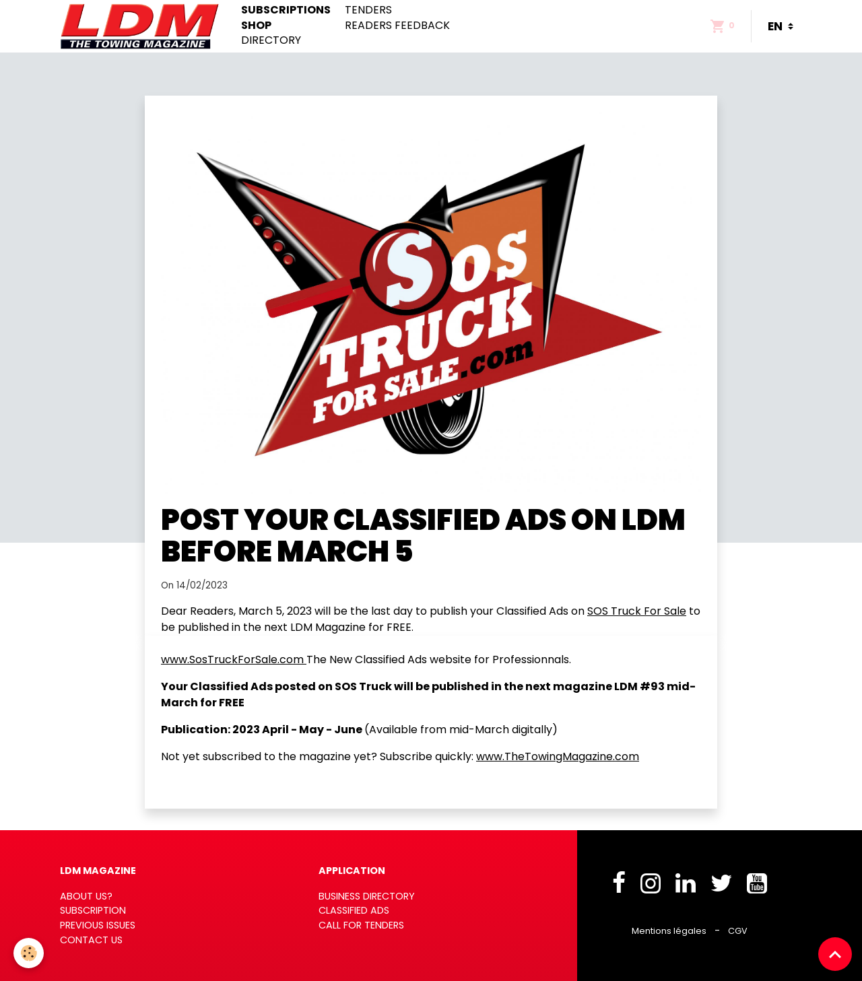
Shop (256, 26)
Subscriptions (286, 10)
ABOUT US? (86, 896)
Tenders (368, 10)
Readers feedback (397, 26)
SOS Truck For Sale (636, 611)
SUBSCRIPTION (93, 910)
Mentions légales (669, 931)
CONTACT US (91, 940)
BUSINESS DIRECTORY (367, 896)
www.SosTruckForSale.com (233, 659)
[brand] (142, 26)
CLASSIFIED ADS (354, 910)
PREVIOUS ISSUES (97, 925)
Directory (271, 40)
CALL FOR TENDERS (361, 925)
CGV (738, 931)
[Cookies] (28, 953)
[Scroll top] (835, 954)
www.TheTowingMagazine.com (557, 756)
